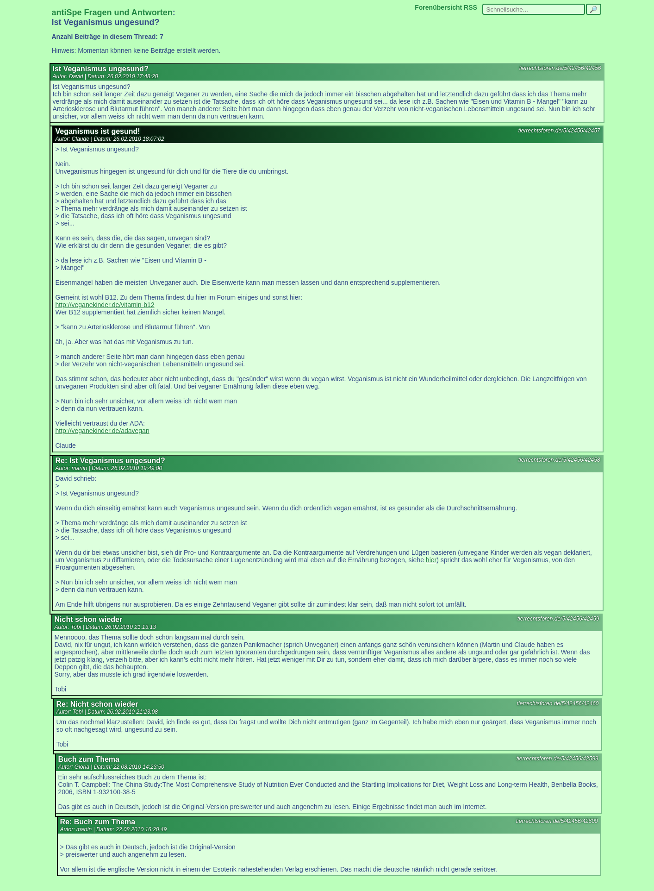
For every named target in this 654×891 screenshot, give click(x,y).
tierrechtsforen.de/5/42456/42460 (558, 703)
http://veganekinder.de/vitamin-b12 (105, 304)
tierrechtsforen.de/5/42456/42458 (559, 460)
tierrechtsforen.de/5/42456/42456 (560, 68)
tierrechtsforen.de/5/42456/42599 (557, 758)
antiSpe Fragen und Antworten (112, 12)
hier (431, 560)
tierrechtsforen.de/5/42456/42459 (558, 618)
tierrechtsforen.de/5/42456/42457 (559, 130)
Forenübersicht (438, 7)
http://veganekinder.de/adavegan (102, 430)
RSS (470, 7)
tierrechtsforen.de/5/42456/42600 (557, 821)
